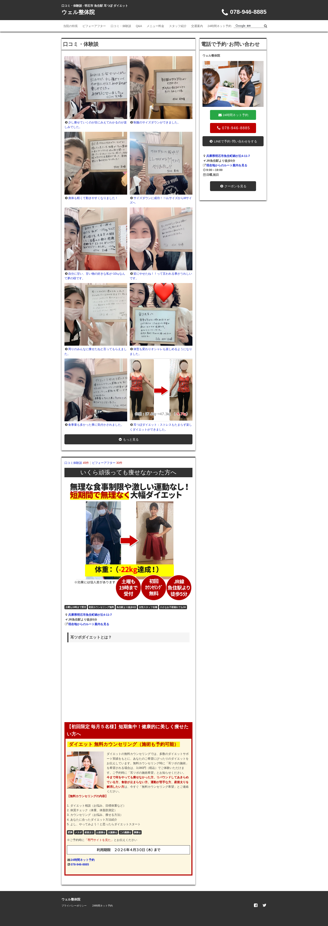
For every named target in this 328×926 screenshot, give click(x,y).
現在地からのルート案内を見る (88, 624)
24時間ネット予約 (219, 26)
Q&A (139, 26)
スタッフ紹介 (178, 26)
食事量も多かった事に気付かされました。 (96, 424)
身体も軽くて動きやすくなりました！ (93, 198)
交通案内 (197, 26)
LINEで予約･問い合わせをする (233, 141)
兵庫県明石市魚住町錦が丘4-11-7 (90, 614)
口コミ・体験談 (121, 26)
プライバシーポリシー (74, 905)
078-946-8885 (80, 864)
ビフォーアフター (94, 26)
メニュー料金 (155, 26)
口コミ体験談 (76, 462)
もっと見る (128, 439)
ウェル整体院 (78, 12)
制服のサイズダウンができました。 (156, 122)
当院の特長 (70, 26)
